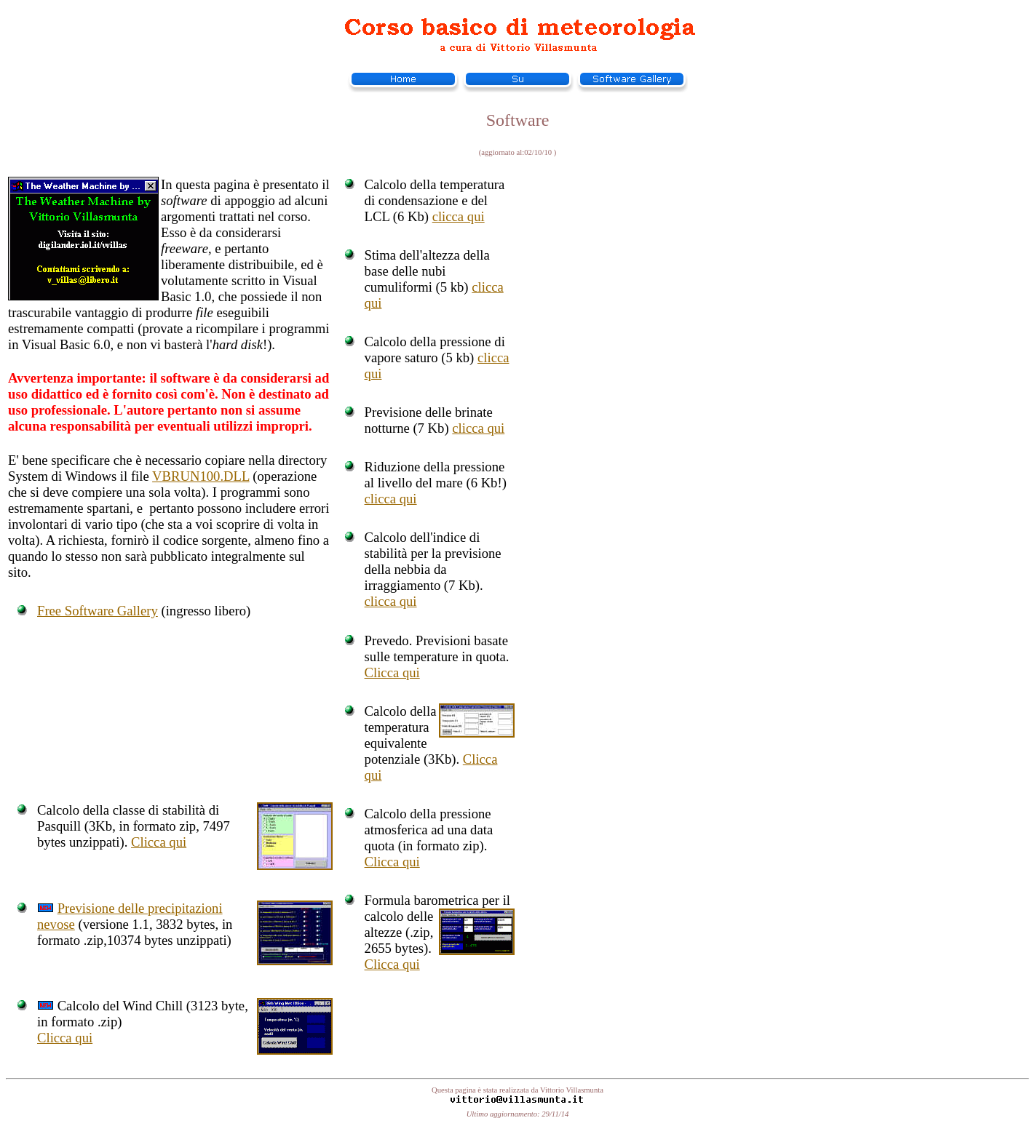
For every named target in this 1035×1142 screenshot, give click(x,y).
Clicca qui (392, 672)
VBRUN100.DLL (201, 476)
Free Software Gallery (97, 610)
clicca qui (458, 216)
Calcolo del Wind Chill (120, 1005)
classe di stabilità (159, 810)
